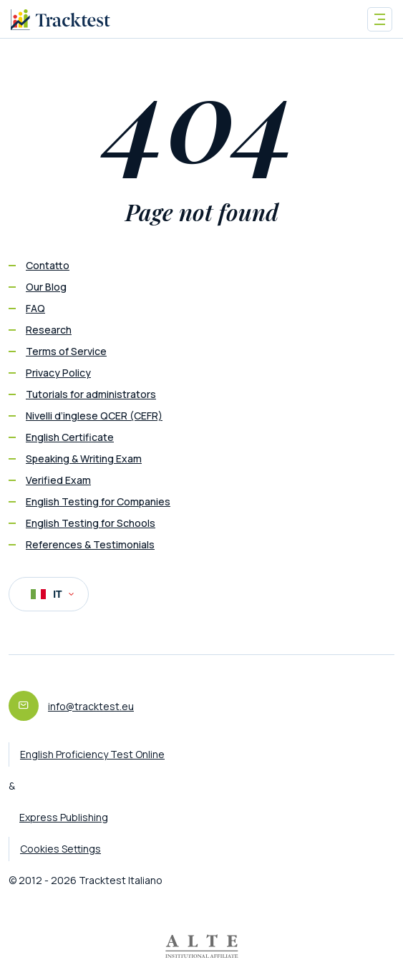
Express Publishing (63, 817)
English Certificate (70, 437)
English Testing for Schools (90, 523)
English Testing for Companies (98, 501)
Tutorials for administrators (91, 394)
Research (49, 329)
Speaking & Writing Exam (84, 458)
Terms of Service (66, 351)
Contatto (47, 265)
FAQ (35, 308)
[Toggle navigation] (379, 19)
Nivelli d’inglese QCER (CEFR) (94, 415)
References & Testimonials (90, 544)
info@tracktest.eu (91, 706)
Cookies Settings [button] (60, 848)
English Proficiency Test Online (92, 754)
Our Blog (46, 286)
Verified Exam (58, 480)
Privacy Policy (58, 372)
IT (52, 594)
